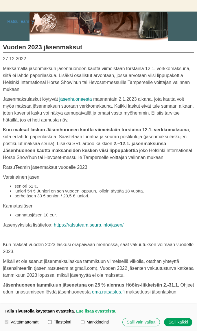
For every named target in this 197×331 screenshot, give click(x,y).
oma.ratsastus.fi (108, 291)
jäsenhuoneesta (75, 99)
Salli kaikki (178, 322)
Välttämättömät (21, 322)
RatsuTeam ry (20, 21)
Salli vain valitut (141, 322)
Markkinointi (95, 322)
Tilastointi (59, 322)
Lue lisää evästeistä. (96, 311)
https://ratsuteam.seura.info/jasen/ (89, 224)
